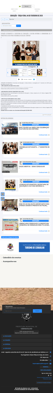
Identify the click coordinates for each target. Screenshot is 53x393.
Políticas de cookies (47, 379)
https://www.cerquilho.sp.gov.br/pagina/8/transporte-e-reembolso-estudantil (17, 87)
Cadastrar (37, 310)
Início (3, 19)
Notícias (6, 19)
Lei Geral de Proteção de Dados (44, 382)
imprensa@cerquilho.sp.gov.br (40, 364)
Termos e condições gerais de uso (44, 377)
